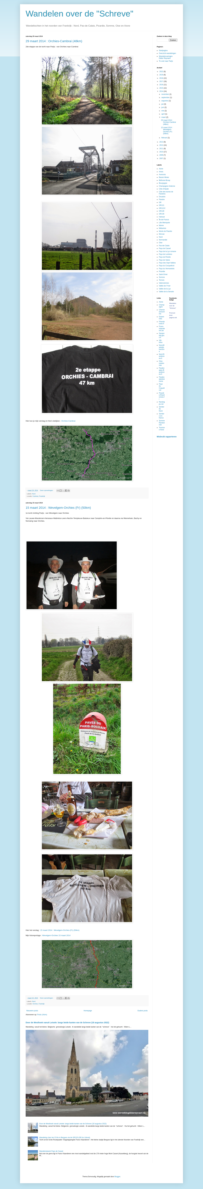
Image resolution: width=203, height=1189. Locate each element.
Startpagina (163, 50)
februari (164, 138)
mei (163, 111)
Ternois (161, 280)
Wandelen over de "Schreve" (79, 13)
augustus (165, 101)
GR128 (161, 211)
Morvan (162, 234)
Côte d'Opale (164, 189)
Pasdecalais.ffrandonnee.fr (162, 371)
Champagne (161, 306)
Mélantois (162, 228)
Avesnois (162, 175)
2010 (161, 152)
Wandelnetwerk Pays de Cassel (51, 1151)
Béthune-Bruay (164, 180)
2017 (161, 81)
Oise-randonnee (161, 363)
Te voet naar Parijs (166, 61)
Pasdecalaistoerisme (162, 379)
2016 (161, 85)
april (163, 114)
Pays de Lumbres (165, 254)
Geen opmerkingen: (47, 490)
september (165, 97)
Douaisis (162, 197)
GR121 (161, 205)
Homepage (88, 1011)
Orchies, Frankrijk (39, 1004)
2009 (161, 155)
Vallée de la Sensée (166, 292)
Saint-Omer (163, 274)
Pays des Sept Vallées (167, 263)
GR (160, 202)
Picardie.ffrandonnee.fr (162, 396)
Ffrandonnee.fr (162, 323)
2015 (161, 88)
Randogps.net (162, 403)
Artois (161, 172)
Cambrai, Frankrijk (39, 496)
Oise (160, 243)
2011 (161, 149)
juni (163, 107)
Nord (33, 494)
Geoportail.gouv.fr (162, 335)
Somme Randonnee (162, 423)
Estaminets (161, 318)
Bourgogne (163, 183)
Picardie (162, 271)
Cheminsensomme (162, 312)
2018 (161, 78)
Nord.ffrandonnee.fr (162, 356)
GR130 (161, 214)
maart (163, 117)
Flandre (162, 199)
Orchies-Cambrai (68, 421)
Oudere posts (142, 1011)
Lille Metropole (164, 223)
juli (162, 104)
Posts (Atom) (42, 1015)
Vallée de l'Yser (164, 286)
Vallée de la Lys (165, 289)
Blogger (117, 1177)
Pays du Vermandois (166, 269)
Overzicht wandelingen (167, 53)
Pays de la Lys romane (167, 251)
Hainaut (162, 217)
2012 (161, 145)
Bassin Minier (164, 177)
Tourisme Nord (162, 429)
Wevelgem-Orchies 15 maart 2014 (56, 935)
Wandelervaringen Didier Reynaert (166, 57)
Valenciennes (164, 283)
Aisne (161, 169)
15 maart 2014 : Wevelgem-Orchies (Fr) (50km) (58, 507)
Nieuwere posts (32, 1011)
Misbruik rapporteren (166, 437)
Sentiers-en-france (161, 416)
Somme (162, 277)
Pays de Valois (164, 260)
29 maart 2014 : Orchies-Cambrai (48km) (54, 41)
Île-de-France (164, 220)
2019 (161, 75)
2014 (161, 91)
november (165, 94)
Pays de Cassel (165, 248)
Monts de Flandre (165, 231)
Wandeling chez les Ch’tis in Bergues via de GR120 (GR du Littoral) (64, 1137)
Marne (161, 225)
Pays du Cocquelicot (166, 266)
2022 (161, 72)
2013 (161, 142)
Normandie (163, 240)
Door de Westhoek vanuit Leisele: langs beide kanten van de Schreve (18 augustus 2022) (67, 1022)
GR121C (162, 208)
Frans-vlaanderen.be (162, 328)
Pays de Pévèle (165, 257)
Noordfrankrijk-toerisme (162, 348)
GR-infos (160, 341)
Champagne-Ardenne (167, 186)
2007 (161, 158)
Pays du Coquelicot (162, 387)
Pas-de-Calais (164, 246)
